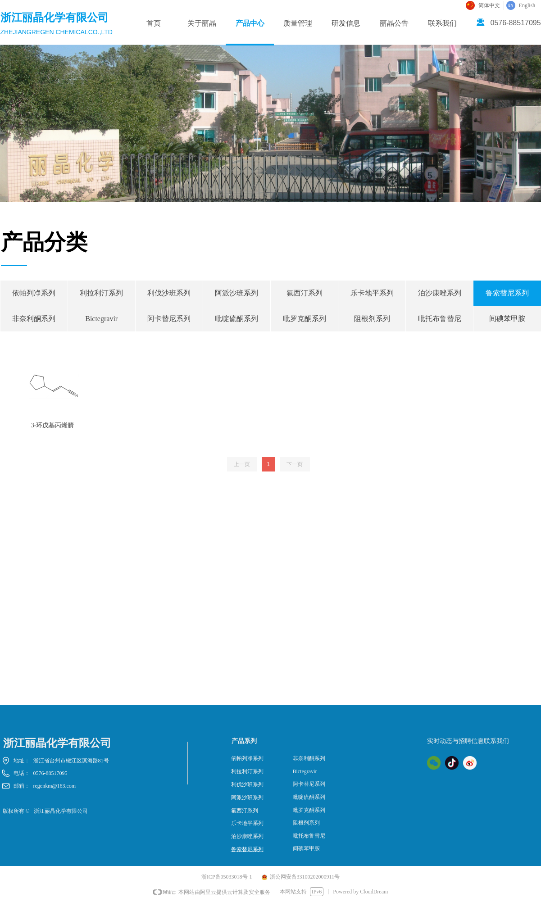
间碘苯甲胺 (306, 848)
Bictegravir (101, 318)
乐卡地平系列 (372, 293)
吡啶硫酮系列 (236, 318)
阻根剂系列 (372, 318)
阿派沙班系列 (236, 293)
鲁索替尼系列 (247, 849)
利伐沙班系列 (169, 293)
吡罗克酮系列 (304, 318)
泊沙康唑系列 (439, 293)
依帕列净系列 (33, 293)
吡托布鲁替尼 (439, 318)
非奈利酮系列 (33, 318)
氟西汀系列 (304, 293)
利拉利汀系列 (101, 293)
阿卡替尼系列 (169, 318)
